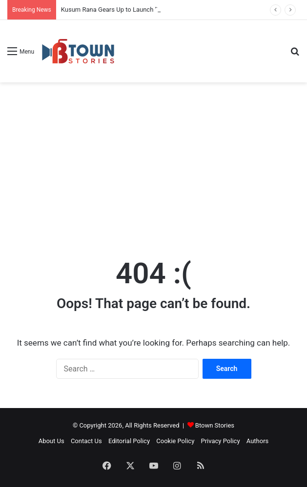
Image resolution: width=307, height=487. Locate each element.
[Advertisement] (153, 160)
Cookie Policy (175, 441)
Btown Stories (214, 425)
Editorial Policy (129, 441)
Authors (257, 441)
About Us (51, 441)
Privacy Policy (220, 441)
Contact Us (86, 441)
